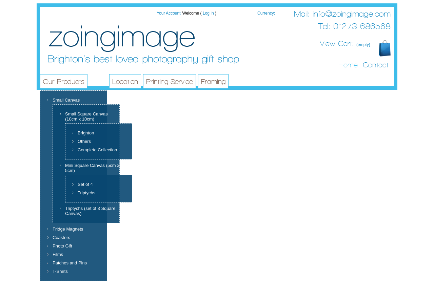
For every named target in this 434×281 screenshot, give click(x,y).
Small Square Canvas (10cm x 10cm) (86, 116)
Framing (213, 81)
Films (58, 254)
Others (84, 141)
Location (125, 81)
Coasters (61, 237)
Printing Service (169, 81)
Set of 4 (85, 184)
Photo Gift (62, 245)
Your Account (168, 13)
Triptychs (86, 192)
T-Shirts (60, 271)
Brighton (86, 132)
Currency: (266, 13)
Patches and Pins (70, 262)
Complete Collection (97, 149)
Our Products (63, 81)
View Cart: (345, 43)
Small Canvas (66, 100)
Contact (376, 65)
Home (348, 65)
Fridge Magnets (68, 229)
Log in (208, 13)
